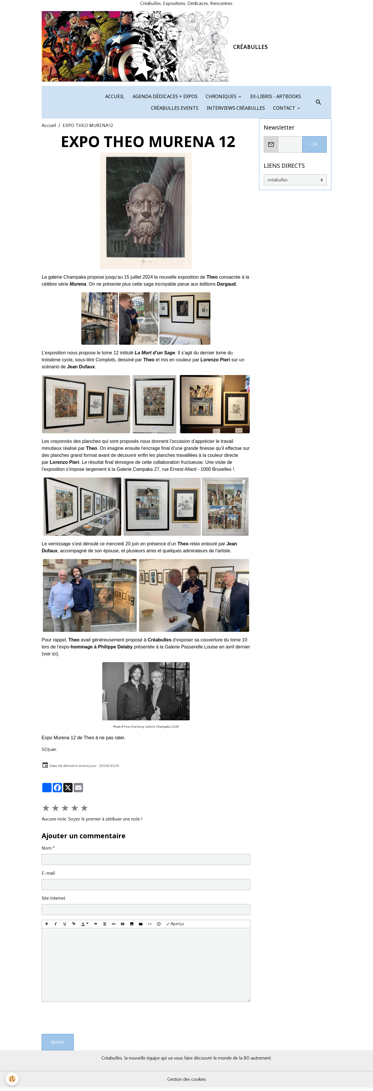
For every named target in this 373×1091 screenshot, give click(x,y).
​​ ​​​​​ (87, 407)
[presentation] (86, 1021)
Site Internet (53, 901)
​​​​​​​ (194, 598)
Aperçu (175, 927)
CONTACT (284, 111)
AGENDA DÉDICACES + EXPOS (164, 99)
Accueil (49, 128)
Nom (47, 851)
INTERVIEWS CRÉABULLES (235, 111)
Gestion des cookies (186, 1082)
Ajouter (58, 1045)
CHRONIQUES (221, 99)
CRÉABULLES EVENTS (174, 111)
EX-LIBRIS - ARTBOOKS (275, 99)
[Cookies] (12, 1078)
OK (314, 147)
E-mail (48, 876)
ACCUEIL (114, 99)
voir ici (49, 657)
